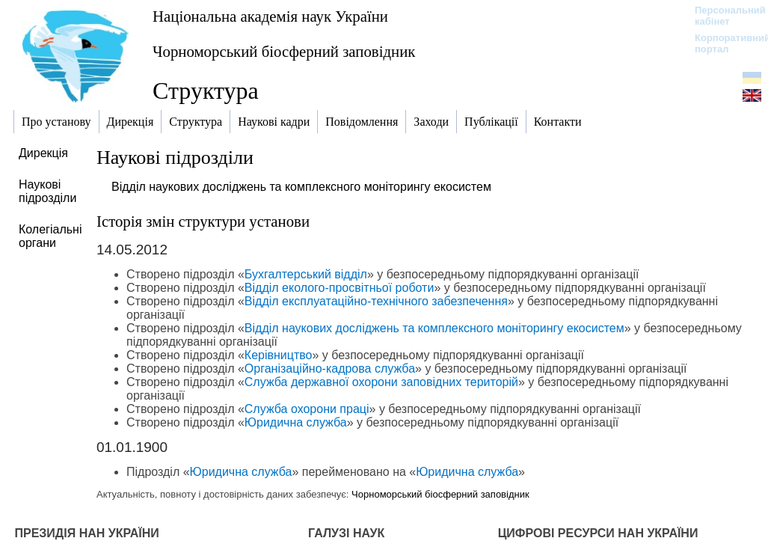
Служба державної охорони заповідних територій (381, 382)
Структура (206, 90)
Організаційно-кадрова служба (330, 368)
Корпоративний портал (723, 43)
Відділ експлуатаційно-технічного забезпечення (376, 301)
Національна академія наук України (270, 16)
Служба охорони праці (307, 409)
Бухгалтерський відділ (306, 274)
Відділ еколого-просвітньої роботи (339, 287)
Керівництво (279, 355)
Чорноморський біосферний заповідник (284, 51)
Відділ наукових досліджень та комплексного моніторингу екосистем (301, 186)
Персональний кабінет (723, 15)
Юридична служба (296, 422)
